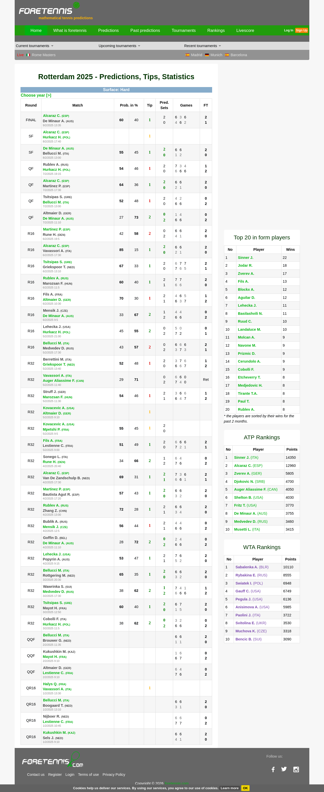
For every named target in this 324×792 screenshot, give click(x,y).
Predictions (108, 30)
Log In (288, 30)
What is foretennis (70, 30)
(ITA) (246, 457)
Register (55, 775)
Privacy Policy (114, 775)
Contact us (36, 775)
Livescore (245, 30)
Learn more (230, 788)
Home (36, 30)
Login (70, 775)
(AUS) (250, 513)
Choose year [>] (36, 95)
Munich (216, 55)
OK (245, 788)
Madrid (196, 55)
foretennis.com (177, 783)
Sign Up (301, 30)
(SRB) (249, 482)
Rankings (216, 30)
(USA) (248, 497)
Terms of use (88, 775)
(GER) (248, 473)
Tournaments (184, 30)
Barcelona (239, 55)
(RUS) (251, 521)
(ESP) (248, 466)
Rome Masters (44, 55)
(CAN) (255, 489)
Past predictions (145, 30)
